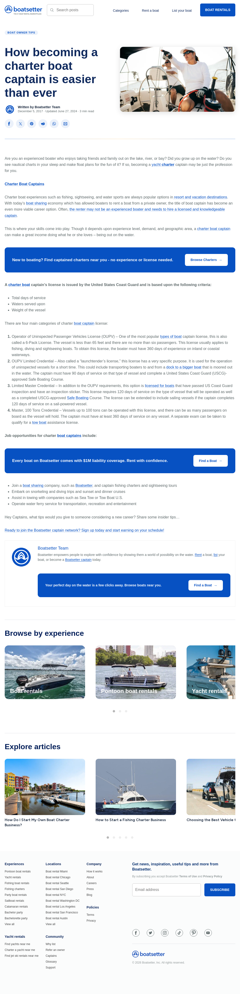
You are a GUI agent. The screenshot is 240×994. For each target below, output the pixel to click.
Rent (198, 555)
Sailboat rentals (14, 900)
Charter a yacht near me (20, 950)
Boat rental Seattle (57, 883)
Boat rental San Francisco (62, 912)
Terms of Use (188, 876)
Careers (91, 883)
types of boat (171, 337)
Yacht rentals (13, 877)
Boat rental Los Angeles (60, 906)
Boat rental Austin (57, 918)
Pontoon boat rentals (18, 871)
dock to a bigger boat (183, 367)
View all (9, 924)
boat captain (84, 323)
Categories (121, 10)
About (90, 877)
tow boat (39, 422)
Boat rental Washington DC (63, 900)
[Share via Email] (65, 123)
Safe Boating (78, 398)
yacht (163, 165)
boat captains (69, 436)
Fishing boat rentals (17, 883)
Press (90, 889)
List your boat (182, 10)
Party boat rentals (16, 895)
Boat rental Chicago (58, 877)
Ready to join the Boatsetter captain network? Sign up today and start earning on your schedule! (84, 530)
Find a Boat (208, 461)
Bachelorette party (16, 918)
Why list (51, 944)
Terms (90, 914)
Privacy (91, 920)
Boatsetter (83, 486)
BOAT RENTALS (217, 10)
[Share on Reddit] (42, 123)
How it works (94, 871)
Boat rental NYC (56, 895)
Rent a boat (150, 10)
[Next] (228, 673)
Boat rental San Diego (59, 889)
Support (51, 967)
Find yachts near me (17, 944)
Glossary (51, 961)
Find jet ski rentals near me (21, 955)
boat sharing (36, 203)
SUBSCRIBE (219, 890)
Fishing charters (15, 889)
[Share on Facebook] (9, 123)
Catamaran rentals (16, 906)
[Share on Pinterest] (31, 123)
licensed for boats (159, 386)
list (216, 555)
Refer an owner (55, 950)
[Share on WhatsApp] (54, 123)
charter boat (19, 285)
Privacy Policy (212, 876)
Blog (89, 895)
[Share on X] (20, 123)
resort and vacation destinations (200, 197)
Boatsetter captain (78, 560)
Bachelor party (14, 912)
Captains (51, 955)
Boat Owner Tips (21, 32)
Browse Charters (204, 260)
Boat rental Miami (57, 871)
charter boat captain (213, 229)
